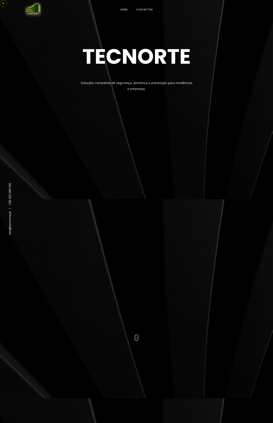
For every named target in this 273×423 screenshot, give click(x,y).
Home (123, 9)
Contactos (144, 9)
